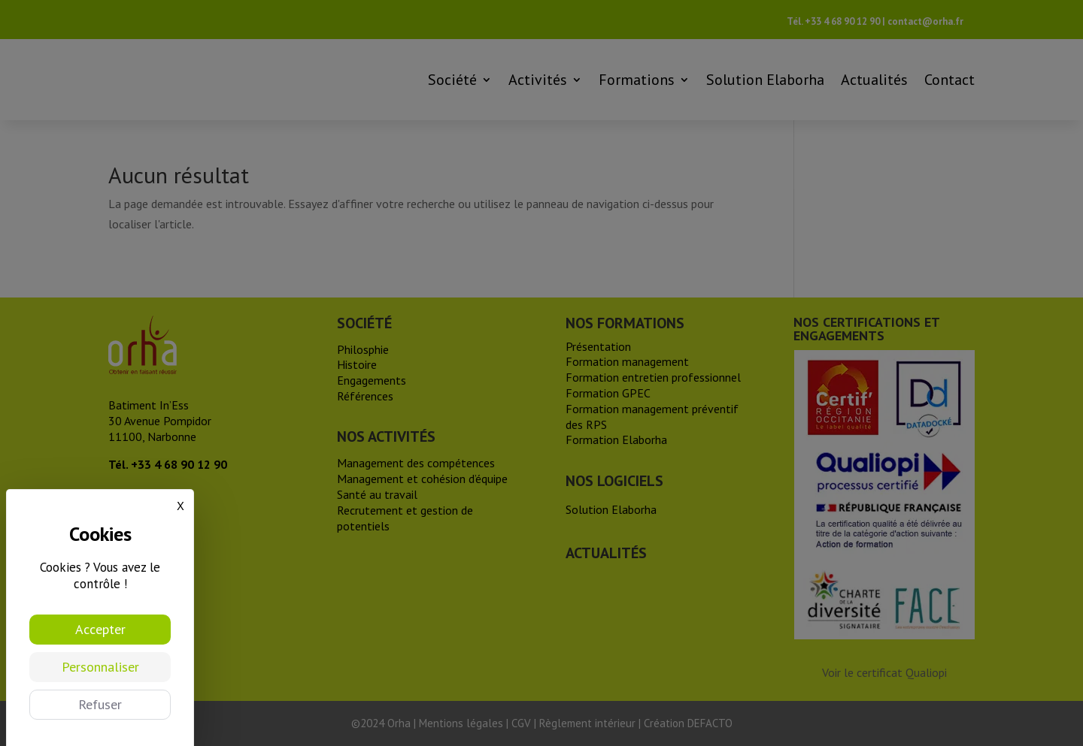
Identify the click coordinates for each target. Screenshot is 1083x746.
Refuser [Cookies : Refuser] (100, 704)
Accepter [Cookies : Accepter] (100, 629)
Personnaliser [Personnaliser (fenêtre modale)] (100, 666)
